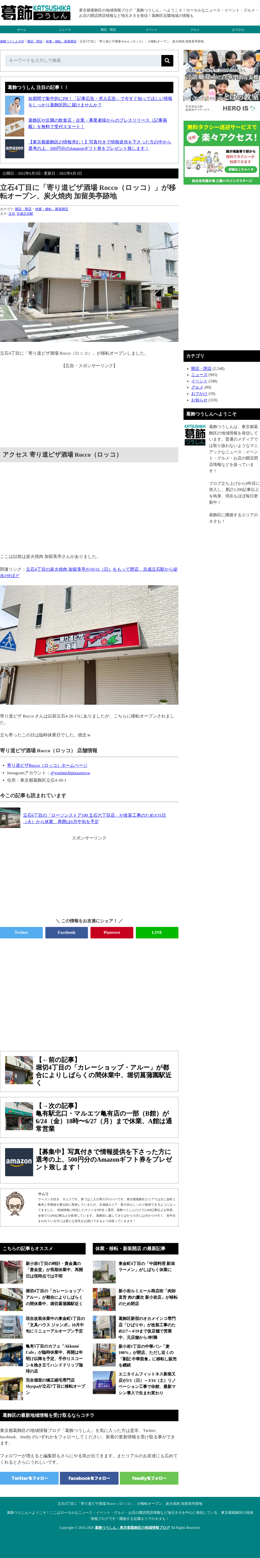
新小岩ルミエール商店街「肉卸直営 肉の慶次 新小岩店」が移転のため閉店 (148, 1297)
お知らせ (199, 400)
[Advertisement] (89, 405)
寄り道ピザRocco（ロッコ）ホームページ (47, 765)
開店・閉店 (108, 29)
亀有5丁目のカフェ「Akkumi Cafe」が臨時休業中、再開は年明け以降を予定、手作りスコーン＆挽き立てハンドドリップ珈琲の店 (54, 1359)
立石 (11, 214)
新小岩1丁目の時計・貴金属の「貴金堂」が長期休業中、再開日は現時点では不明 (54, 1269)
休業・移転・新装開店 (61, 41)
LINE (157, 932)
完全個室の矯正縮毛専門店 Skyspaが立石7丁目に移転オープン (55, 1386)
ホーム (21, 29)
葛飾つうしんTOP (12, 41)
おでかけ (238, 29)
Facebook (66, 932)
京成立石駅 (25, 214)
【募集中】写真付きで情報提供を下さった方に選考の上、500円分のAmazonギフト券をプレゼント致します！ (104, 1159)
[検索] (167, 60)
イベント (152, 29)
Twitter (21, 932)
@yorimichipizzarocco (70, 772)
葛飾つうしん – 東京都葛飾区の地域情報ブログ (132, 1528)
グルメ (195, 29)
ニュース (65, 29)
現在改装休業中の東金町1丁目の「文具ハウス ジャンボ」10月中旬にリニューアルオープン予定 (55, 1324)
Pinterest (111, 932)
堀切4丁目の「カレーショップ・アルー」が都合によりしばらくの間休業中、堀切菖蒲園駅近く (55, 1297)
